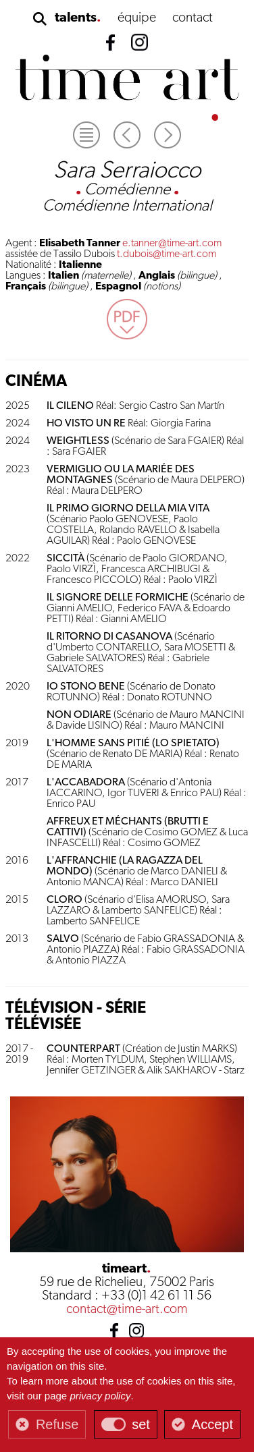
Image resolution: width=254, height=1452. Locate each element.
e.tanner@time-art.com (172, 243)
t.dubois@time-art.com (166, 254)
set (141, 1424)
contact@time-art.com (127, 1309)
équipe (137, 18)
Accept (212, 1424)
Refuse (57, 1424)
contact (192, 18)
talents (76, 18)
